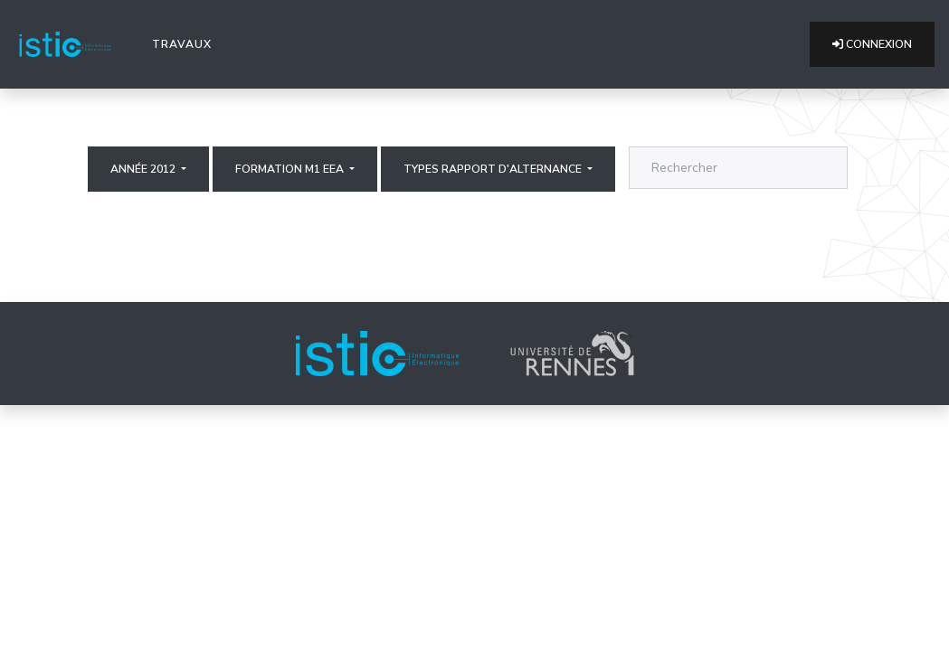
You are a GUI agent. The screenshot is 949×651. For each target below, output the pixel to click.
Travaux (185, 43)
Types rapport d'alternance (493, 169)
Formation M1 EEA (290, 169)
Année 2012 (144, 169)
